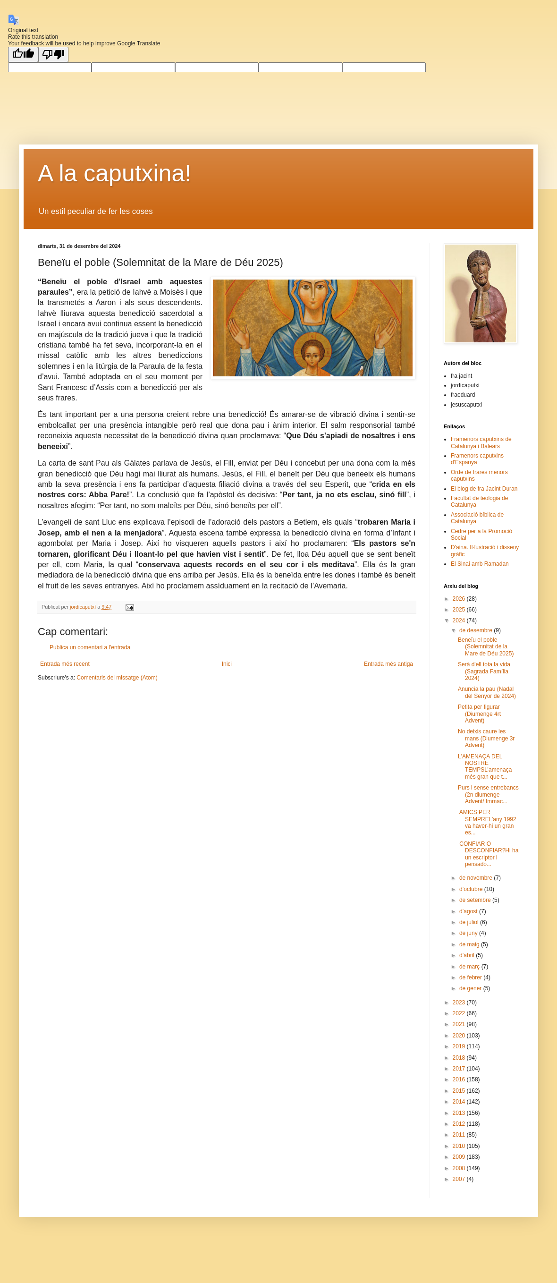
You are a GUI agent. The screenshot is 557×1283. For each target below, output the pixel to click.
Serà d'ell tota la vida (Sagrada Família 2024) (484, 671)
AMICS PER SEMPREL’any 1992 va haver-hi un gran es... (487, 822)
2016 (460, 1079)
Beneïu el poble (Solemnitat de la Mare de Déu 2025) (486, 647)
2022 (460, 1013)
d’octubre (471, 889)
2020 (460, 1035)
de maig (470, 944)
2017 (460, 1068)
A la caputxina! (114, 173)
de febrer (471, 977)
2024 (460, 620)
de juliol (469, 922)
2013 (460, 1113)
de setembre (475, 900)
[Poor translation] (53, 54)
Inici (227, 664)
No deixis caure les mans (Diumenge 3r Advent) (486, 738)
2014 (460, 1101)
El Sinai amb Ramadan (480, 564)
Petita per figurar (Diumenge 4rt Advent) (479, 714)
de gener (471, 988)
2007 (460, 1179)
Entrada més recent (65, 664)
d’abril (467, 955)
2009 (460, 1157)
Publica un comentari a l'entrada (90, 647)
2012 (460, 1124)
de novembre (476, 878)
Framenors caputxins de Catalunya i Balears (481, 442)
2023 (460, 1002)
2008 (460, 1168)
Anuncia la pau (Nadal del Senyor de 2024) (487, 692)
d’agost (469, 911)
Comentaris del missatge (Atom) (116, 677)
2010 (460, 1146)
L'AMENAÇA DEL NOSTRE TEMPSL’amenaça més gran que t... (485, 766)
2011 (460, 1134)
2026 (460, 598)
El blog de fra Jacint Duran (484, 488)
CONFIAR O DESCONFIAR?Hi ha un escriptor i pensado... (488, 854)
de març (470, 966)
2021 (460, 1024)
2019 (460, 1046)
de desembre (476, 630)
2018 (460, 1057)
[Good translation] (23, 54)
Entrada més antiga (388, 664)
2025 (460, 609)
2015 (460, 1091)
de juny (469, 933)
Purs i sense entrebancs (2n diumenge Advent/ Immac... (488, 794)
